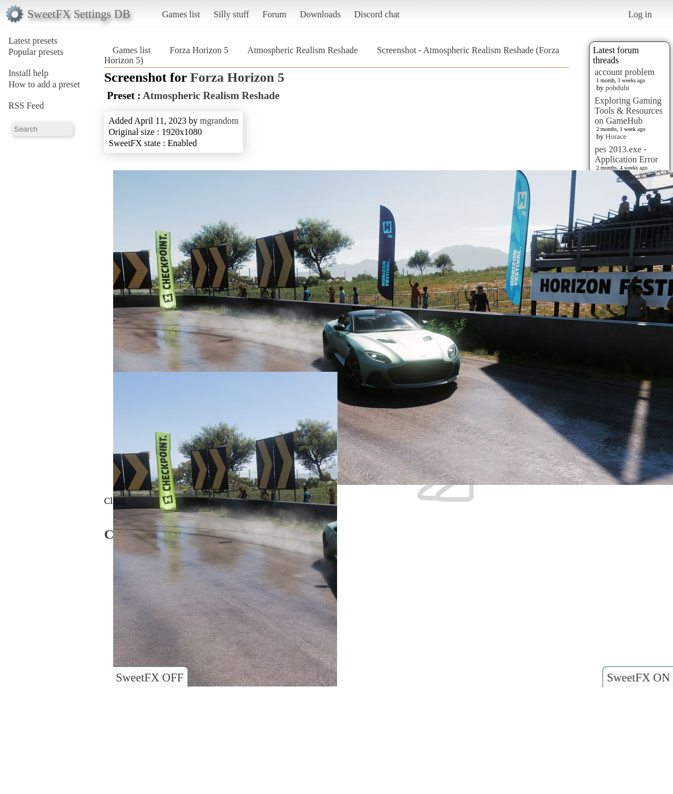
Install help (28, 73)
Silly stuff (231, 14)
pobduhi (617, 87)
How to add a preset (44, 84)
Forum (275, 14)
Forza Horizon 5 (199, 50)
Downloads (320, 14)
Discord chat (376, 14)
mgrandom (219, 120)
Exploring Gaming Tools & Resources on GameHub (629, 110)
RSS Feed (26, 105)
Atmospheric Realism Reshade (302, 50)
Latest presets (33, 40)
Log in (640, 14)
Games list (181, 14)
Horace (616, 136)
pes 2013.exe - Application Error (626, 154)
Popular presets (35, 52)
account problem (625, 72)
